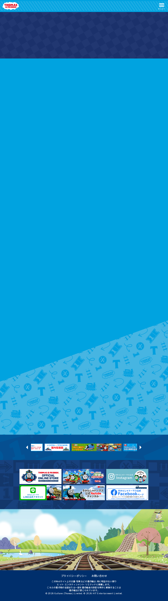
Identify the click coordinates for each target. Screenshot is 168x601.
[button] (161, 6)
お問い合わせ (99, 576)
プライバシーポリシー (74, 576)
